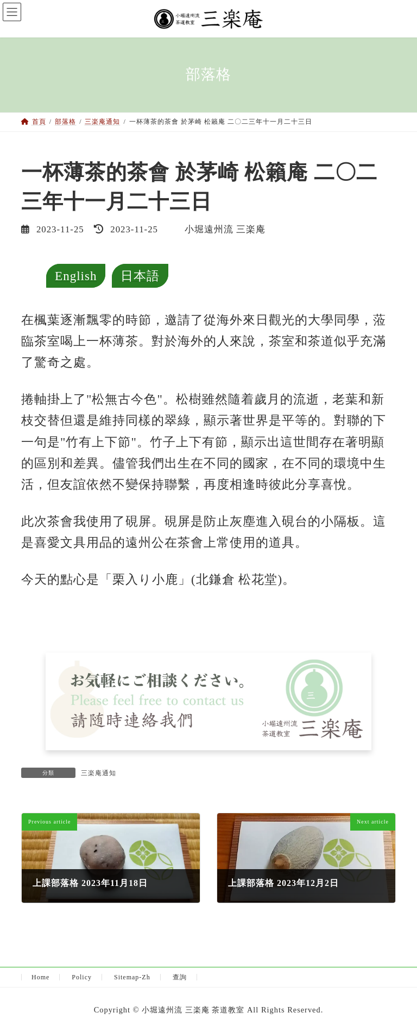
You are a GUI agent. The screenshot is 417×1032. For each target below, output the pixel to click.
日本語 (140, 276)
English (76, 276)
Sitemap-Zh (132, 977)
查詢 (180, 977)
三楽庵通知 (98, 773)
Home (40, 977)
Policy (82, 977)
